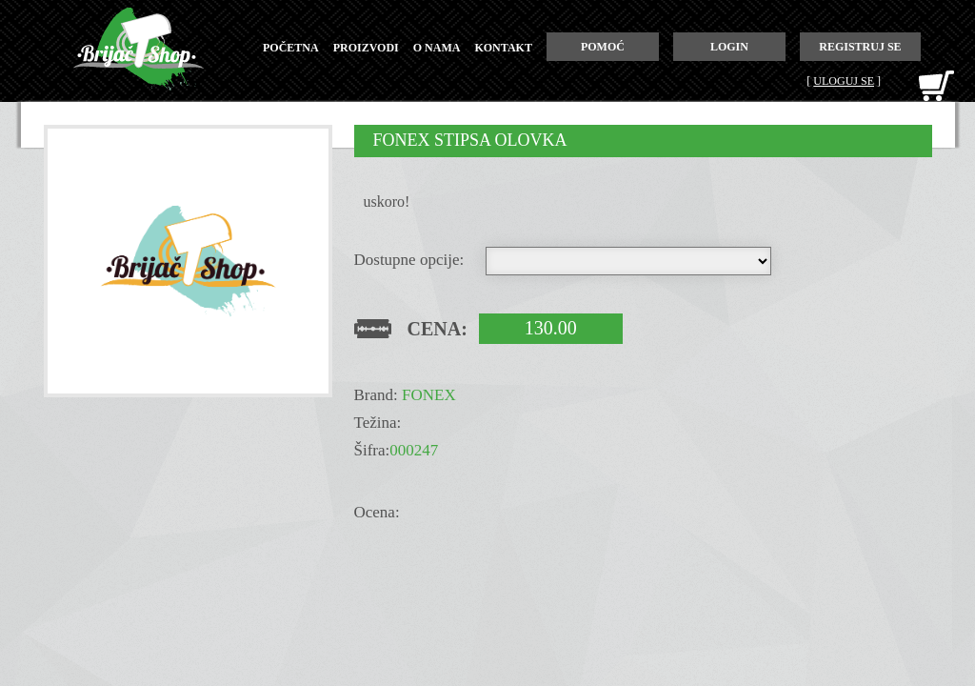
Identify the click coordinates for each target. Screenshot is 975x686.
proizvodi (366, 47)
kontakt (502, 47)
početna (291, 47)
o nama (437, 47)
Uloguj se (843, 81)
